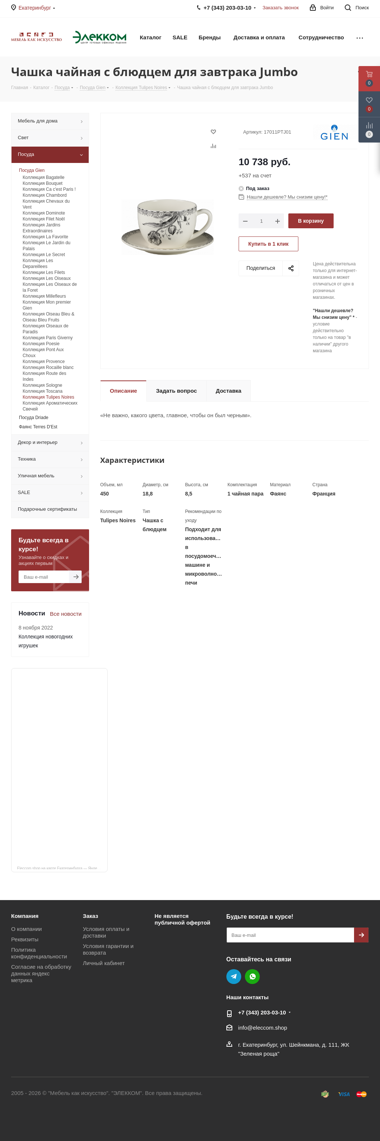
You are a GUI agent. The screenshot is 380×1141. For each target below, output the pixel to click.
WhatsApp (252, 976)
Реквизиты (25, 939)
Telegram (233, 976)
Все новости (66, 614)
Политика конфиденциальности (39, 953)
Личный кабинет (104, 963)
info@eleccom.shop (262, 1027)
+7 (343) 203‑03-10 (262, 1012)
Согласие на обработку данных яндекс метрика (41, 973)
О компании (26, 929)
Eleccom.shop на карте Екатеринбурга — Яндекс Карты (62, 867)
